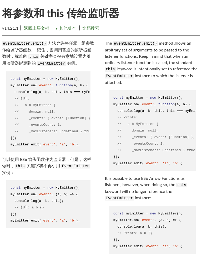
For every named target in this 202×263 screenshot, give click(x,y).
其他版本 (66, 27)
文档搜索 (90, 27)
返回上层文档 (36, 27)
